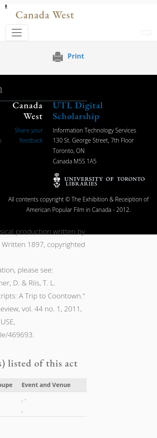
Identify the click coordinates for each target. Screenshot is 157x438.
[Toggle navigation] (16, 32)
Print (75, 56)
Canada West (44, 15)
